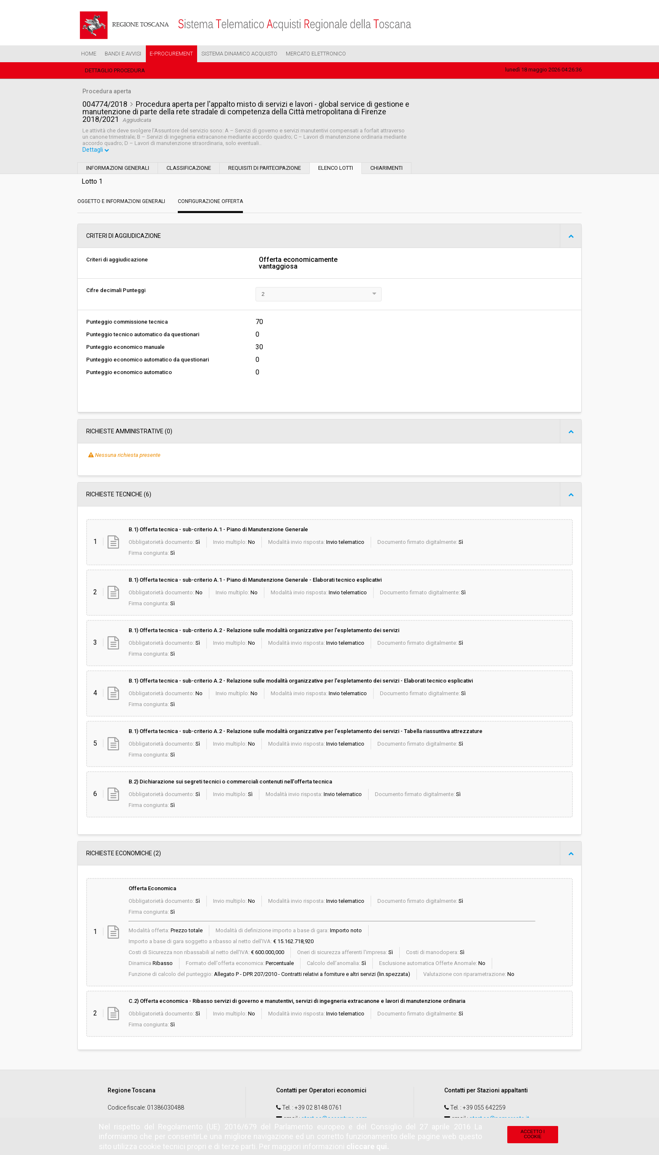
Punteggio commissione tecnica (127, 322)
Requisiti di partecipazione (264, 169)
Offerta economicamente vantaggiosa (298, 264)
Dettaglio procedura (115, 70)
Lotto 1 (92, 182)
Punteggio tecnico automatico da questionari (142, 335)
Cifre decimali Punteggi (115, 291)
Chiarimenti (386, 169)
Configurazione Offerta (210, 202)
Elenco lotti (335, 169)
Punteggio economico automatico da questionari (147, 360)
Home (88, 53)
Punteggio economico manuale (125, 348)
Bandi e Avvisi (123, 53)
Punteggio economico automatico (129, 373)
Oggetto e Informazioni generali (121, 202)
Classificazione (188, 169)
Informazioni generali (117, 169)
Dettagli (96, 151)
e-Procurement (171, 53)
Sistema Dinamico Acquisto (239, 53)
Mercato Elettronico (316, 53)
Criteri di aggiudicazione (117, 260)
